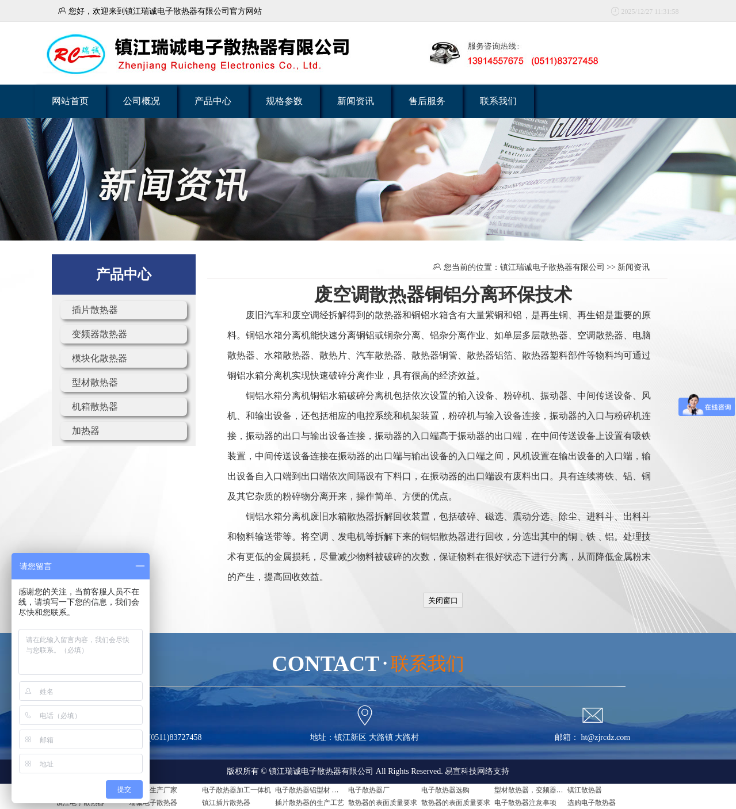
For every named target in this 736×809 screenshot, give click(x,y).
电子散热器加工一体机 (236, 790)
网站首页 (70, 101)
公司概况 (141, 101)
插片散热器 (95, 310)
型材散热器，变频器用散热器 (539, 790)
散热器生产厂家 (153, 790)
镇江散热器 (584, 790)
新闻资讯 (355, 101)
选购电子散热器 (591, 803)
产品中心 (213, 101)
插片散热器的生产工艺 (309, 803)
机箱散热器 (95, 406)
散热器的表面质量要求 (382, 803)
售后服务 (427, 101)
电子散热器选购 (445, 790)
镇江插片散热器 (226, 803)
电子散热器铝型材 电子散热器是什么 (331, 790)
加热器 (86, 431)
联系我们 (498, 101)
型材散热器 (95, 382)
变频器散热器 (99, 334)
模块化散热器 (99, 358)
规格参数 (284, 101)
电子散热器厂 (369, 790)
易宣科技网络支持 (477, 771)
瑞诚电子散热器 (153, 803)
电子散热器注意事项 (525, 803)
